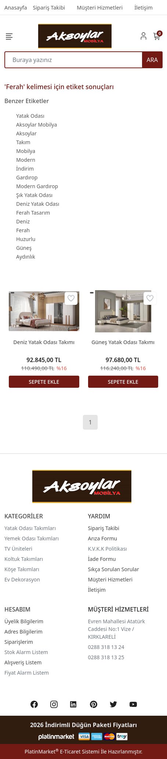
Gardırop (26, 177)
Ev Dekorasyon (22, 579)
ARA (152, 60)
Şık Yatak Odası (34, 194)
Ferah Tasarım (33, 212)
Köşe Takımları (21, 569)
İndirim (25, 168)
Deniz (23, 221)
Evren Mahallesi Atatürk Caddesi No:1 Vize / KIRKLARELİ (116, 629)
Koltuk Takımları (23, 558)
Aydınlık (25, 256)
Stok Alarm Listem (26, 652)
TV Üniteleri (18, 548)
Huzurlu (25, 239)
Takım (23, 142)
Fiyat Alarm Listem (26, 672)
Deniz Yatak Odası (37, 203)
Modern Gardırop (37, 186)
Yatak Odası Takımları (30, 528)
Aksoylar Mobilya (36, 124)
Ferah (23, 230)
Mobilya (25, 150)
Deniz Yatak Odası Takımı (44, 342)
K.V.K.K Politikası (107, 548)
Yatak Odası (30, 115)
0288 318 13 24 (106, 646)
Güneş (24, 247)
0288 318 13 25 (106, 657)
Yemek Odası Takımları (31, 538)
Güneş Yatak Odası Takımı (123, 342)
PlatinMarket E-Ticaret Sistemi (62, 751)
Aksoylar (26, 133)
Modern (25, 159)
